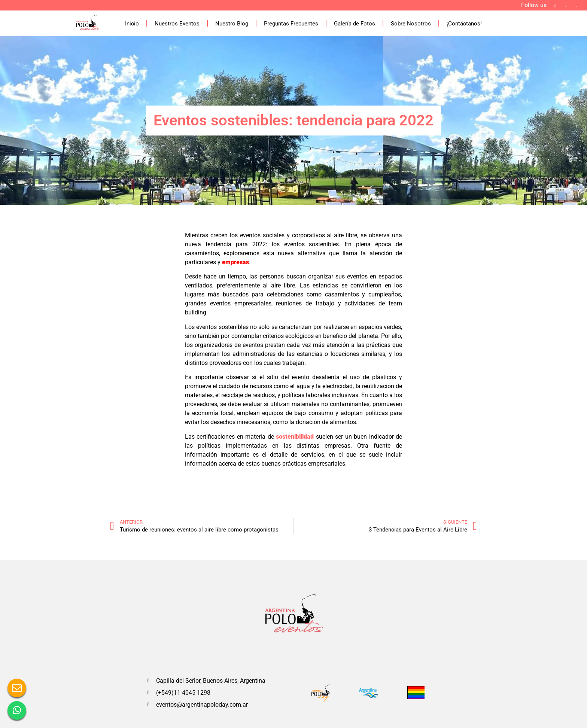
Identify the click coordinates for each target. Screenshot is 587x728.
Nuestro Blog (231, 23)
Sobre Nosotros (411, 23)
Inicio (132, 23)
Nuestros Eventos (177, 23)
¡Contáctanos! (464, 23)
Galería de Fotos (354, 23)
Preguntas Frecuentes (291, 23)
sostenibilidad (295, 436)
